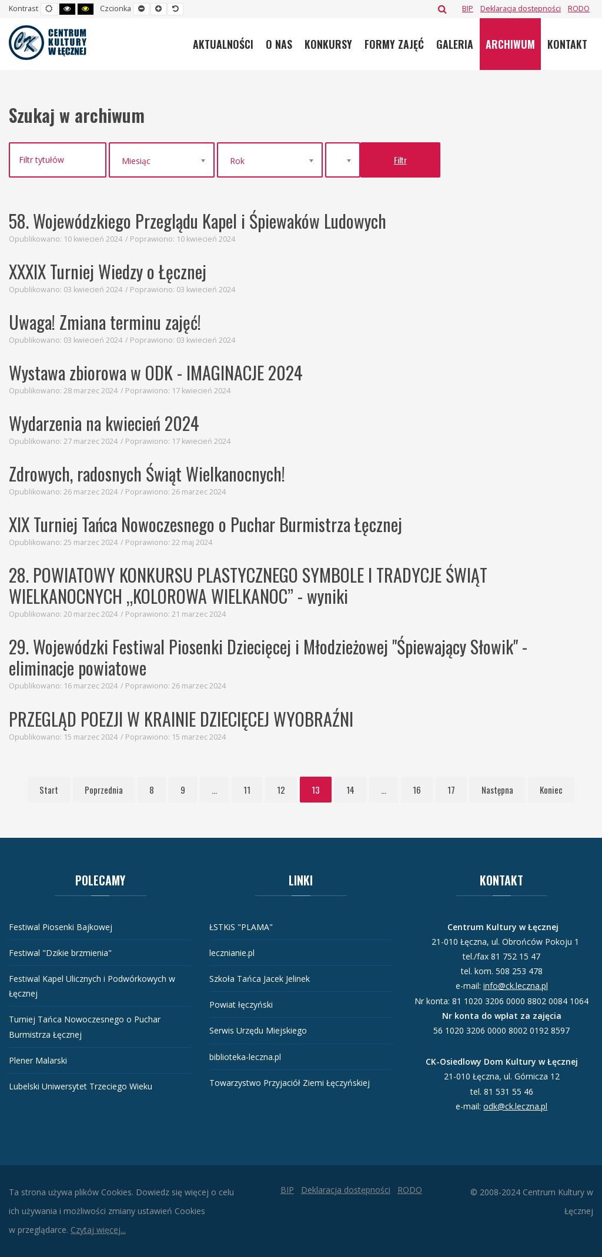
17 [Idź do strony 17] (451, 789)
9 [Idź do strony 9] (182, 789)
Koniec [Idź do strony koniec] (551, 789)
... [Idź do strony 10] (214, 789)
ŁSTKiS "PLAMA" (241, 926)
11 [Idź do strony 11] (246, 789)
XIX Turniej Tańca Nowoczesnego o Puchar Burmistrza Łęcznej (205, 524)
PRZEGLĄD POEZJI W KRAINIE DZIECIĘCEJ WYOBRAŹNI (181, 719)
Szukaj (442, 9)
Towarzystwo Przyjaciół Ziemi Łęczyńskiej (289, 1082)
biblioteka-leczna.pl (245, 1056)
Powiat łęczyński (241, 1004)
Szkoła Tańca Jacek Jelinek (259, 978)
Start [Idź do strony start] (48, 789)
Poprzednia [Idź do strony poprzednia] (104, 789)
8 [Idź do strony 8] (151, 789)
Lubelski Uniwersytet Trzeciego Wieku (80, 1086)
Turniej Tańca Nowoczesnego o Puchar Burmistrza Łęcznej (84, 1026)
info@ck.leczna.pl (515, 985)
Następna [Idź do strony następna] (497, 789)
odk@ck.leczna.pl (515, 1106)
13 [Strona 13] (316, 789)
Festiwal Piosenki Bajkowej (60, 926)
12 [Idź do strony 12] (281, 789)
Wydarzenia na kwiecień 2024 (104, 423)
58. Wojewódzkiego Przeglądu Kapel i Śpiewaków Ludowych (197, 221)
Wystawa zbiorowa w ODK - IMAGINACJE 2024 (156, 372)
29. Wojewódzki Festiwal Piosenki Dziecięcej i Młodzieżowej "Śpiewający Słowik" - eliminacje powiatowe (268, 657)
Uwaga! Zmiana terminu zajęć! (105, 322)
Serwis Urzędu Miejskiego (258, 1030)
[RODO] (579, 9)
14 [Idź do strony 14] (350, 789)
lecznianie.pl (232, 952)
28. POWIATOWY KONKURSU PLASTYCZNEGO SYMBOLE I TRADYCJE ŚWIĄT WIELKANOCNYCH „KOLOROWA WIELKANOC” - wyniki (248, 585)
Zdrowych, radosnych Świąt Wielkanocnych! (147, 473)
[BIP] (467, 9)
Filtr (400, 159)
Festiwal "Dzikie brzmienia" (60, 952)
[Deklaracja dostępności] (520, 9)
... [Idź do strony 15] (383, 789)
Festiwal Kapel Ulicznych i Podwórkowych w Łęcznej (92, 986)
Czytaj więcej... (98, 1229)
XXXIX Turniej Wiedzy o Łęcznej (107, 271)
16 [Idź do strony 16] (417, 789)
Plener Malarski (38, 1060)
